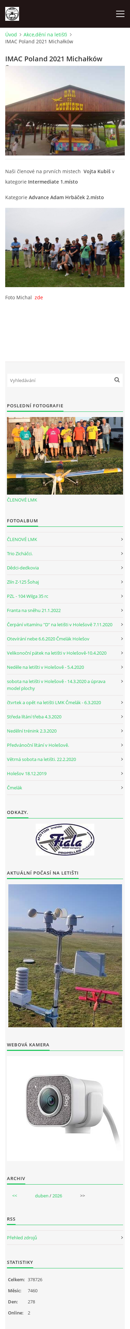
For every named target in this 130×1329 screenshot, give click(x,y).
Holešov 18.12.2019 (26, 773)
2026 (57, 1196)
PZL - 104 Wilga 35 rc (27, 596)
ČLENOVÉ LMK (22, 500)
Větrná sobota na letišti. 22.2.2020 (41, 759)
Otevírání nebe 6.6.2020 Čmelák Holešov (48, 639)
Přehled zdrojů (22, 1237)
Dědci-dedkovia (23, 568)
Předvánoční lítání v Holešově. (38, 745)
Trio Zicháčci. (20, 553)
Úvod (11, 34)
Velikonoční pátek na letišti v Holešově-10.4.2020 (56, 653)
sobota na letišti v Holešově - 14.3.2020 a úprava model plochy (56, 684)
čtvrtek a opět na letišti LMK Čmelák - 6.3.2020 (54, 702)
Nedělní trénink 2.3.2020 (32, 731)
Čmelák (14, 788)
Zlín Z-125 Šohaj (23, 582)
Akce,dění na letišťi (45, 34)
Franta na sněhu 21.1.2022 (34, 610)
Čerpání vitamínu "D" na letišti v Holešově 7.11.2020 (59, 624)
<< (14, 1196)
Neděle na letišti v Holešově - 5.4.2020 (45, 667)
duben (42, 1196)
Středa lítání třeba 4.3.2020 (34, 717)
